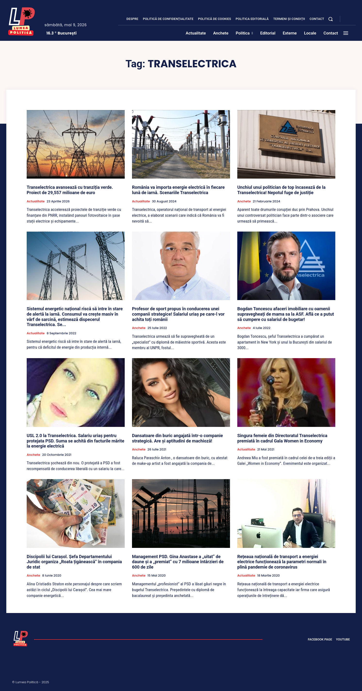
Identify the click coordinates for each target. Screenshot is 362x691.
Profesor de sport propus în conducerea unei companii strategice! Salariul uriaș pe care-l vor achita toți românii (178, 314)
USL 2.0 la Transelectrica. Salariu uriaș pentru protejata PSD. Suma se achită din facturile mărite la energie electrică (75, 441)
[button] (330, 19)
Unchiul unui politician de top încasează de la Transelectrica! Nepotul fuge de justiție (281, 190)
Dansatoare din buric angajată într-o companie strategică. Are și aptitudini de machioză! (177, 438)
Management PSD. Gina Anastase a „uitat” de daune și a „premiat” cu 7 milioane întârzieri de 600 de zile (177, 562)
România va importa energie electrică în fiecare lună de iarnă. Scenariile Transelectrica (178, 190)
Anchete (244, 201)
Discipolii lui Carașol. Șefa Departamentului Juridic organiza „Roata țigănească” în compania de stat (74, 562)
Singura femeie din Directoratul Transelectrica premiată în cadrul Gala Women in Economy (282, 438)
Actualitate (36, 201)
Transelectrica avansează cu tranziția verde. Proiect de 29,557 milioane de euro (70, 190)
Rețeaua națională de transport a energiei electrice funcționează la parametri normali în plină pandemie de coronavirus (281, 562)
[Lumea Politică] (21, 20)
